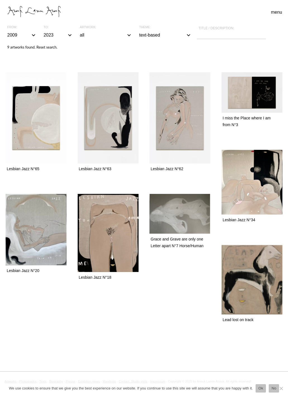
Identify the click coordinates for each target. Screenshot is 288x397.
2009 (22, 35)
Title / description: (216, 28)
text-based (165, 35)
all (106, 35)
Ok (260, 388)
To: (46, 27)
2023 (58, 35)
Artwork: (88, 27)
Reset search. (46, 47)
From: (12, 27)
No (274, 388)
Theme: (145, 27)
